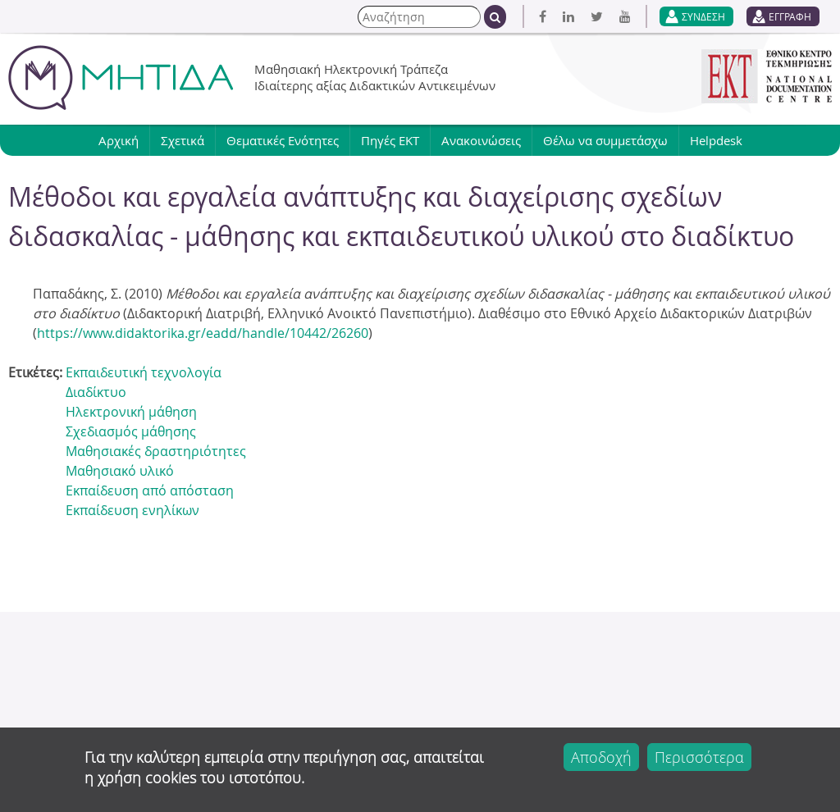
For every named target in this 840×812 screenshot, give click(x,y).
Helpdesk (716, 140)
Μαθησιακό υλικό (120, 471)
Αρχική (118, 140)
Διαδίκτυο (96, 392)
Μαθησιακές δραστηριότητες (156, 451)
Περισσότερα (699, 757)
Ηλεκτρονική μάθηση (131, 412)
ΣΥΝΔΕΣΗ (703, 16)
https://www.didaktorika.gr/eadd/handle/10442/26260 (202, 333)
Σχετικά (182, 140)
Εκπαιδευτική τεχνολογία (143, 372)
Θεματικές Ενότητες (282, 140)
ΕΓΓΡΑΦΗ (790, 16)
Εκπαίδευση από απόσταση (150, 490)
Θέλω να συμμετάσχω (605, 140)
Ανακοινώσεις (481, 140)
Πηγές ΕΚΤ (390, 140)
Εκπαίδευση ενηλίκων (132, 510)
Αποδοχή (601, 757)
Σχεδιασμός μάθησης (131, 431)
